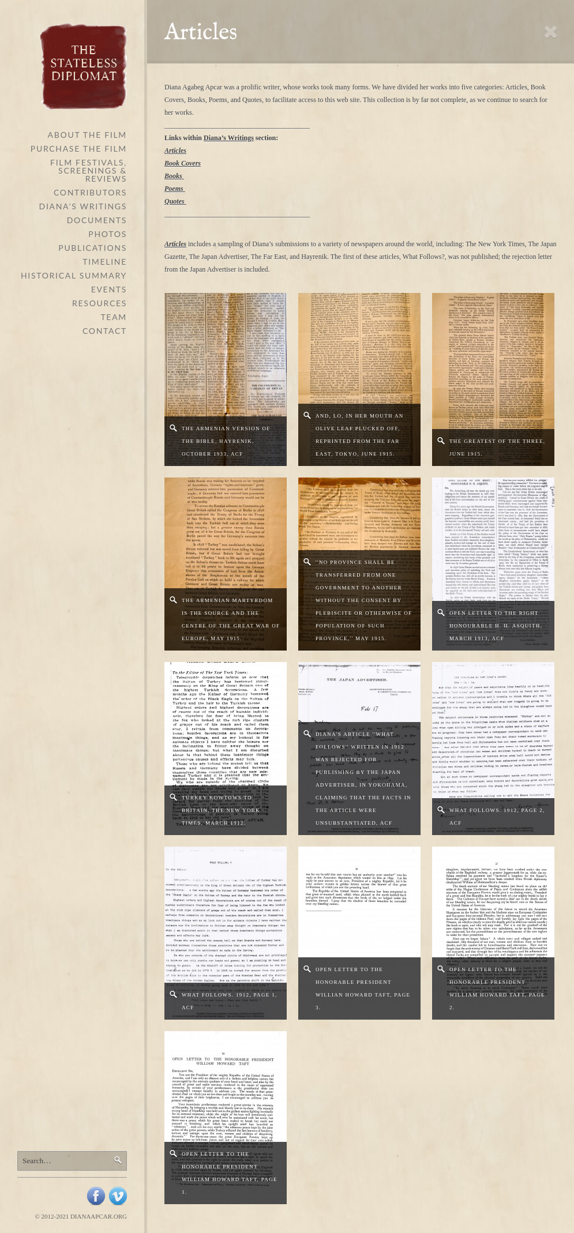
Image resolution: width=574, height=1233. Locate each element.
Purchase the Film (79, 148)
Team (113, 317)
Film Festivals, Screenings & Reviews (88, 170)
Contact (104, 331)
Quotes (174, 201)
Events (109, 289)
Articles (175, 150)
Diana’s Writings (83, 206)
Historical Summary (74, 275)
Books (173, 176)
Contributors (90, 192)
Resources (99, 303)
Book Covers (182, 163)
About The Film (87, 135)
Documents (97, 220)
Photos (107, 234)
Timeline (104, 261)
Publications (92, 248)
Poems (173, 189)
